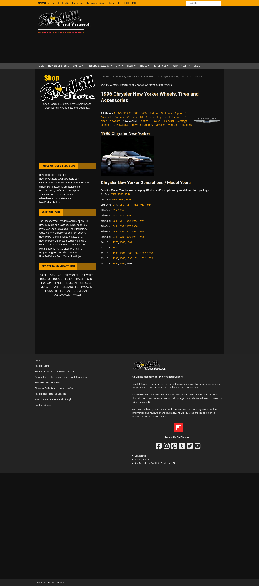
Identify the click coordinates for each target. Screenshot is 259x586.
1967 (128, 226)
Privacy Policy (142, 459)
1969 (114, 231)
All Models (186, 124)
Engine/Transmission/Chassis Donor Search (64, 182)
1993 (150, 258)
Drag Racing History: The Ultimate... (59, 252)
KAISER (59, 283)
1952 (135, 204)
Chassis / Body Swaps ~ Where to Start (55, 388)
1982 (115, 247)
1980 (122, 242)
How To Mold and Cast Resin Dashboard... (63, 224)
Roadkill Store (58, 65)
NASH (56, 286)
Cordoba (119, 117)
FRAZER (79, 278)
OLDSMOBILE (70, 286)
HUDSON (46, 283)
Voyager (160, 124)
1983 (115, 253)
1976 (128, 236)
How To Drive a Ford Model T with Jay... (61, 256)
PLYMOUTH (50, 290)
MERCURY (86, 283)
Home (40, 65)
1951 (128, 204)
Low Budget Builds (49, 202)
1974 (114, 236)
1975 (121, 236)
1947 (121, 199)
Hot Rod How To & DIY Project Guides (54, 371)
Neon (104, 121)
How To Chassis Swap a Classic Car (59, 178)
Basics (77, 65)
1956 (121, 210)
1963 (135, 220)
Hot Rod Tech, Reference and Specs (59, 190)
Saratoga (182, 121)
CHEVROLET (71, 275)
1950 (121, 204)
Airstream (166, 113)
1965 (114, 226)
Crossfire (132, 117)
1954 (148, 204)
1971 (128, 231)
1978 (141, 236)
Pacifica (144, 121)
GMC (90, 278)
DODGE (57, 278)
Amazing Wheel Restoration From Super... (63, 232)
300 (136, 113)
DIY (118, 65)
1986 (136, 253)
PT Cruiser (168, 121)
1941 (121, 194)
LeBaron (174, 117)
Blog (197, 65)
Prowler (155, 121)
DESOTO (45, 278)
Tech (130, 65)
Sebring (105, 124)
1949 (114, 204)
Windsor (172, 124)
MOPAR (45, 286)
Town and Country (142, 124)
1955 (114, 210)
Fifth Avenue (147, 117)
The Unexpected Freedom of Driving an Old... (64, 221)
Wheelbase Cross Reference (55, 198)
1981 (129, 242)
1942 (127, 194)
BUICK (43, 275)
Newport (115, 121)
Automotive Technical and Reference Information (61, 377)
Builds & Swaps (98, 65)
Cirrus (187, 113)
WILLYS (77, 294)
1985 (129, 253)
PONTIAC (65, 290)
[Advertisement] (160, 34)
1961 (121, 220)
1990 (129, 258)
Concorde (106, 117)
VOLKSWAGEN (62, 294)
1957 (114, 215)
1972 (135, 231)
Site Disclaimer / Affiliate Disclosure (155, 463)
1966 (121, 226)
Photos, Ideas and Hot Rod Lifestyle (53, 399)
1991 (136, 258)
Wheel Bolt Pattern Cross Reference (59, 186)
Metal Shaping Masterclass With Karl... (60, 248)
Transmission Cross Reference (56, 194)
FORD (68, 278)
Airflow (154, 113)
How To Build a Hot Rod (52, 174)
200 (129, 113)
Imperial (162, 117)
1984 (122, 253)
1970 (121, 231)
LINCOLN (71, 283)
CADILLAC (55, 275)
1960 (114, 220)
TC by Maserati (120, 124)
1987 (143, 253)
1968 (135, 226)
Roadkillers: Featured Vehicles (50, 393)
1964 (141, 220)
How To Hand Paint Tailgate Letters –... (61, 236)
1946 (115, 199)
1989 (122, 258)
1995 (122, 263)
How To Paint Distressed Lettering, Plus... (62, 240)
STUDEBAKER (81, 290)
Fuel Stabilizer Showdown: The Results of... (63, 244)
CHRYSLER (120, 113)
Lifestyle (160, 65)
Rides (143, 65)
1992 (143, 258)
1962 (128, 220)
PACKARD (86, 286)
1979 (115, 242)
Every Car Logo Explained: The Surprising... (63, 228)
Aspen (178, 113)
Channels (180, 65)
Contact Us (140, 455)
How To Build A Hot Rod (47, 382)
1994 (115, 263)
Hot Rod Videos (43, 405)
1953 (142, 204)
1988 (150, 253)
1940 (113, 194)
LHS (184, 117)
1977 (135, 236)
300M (144, 113)
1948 (128, 199)
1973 (141, 231)
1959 (128, 215)
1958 (121, 215)
